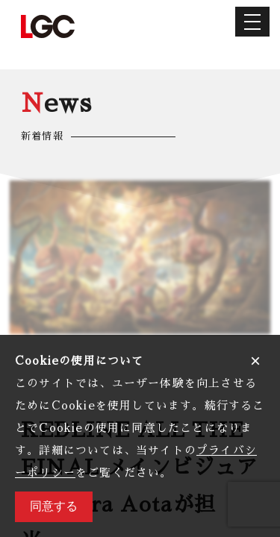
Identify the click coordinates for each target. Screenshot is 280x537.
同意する (54, 506)
